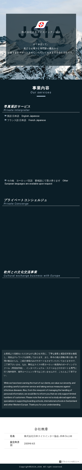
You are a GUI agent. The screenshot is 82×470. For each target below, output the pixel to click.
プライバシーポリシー (69, 462)
